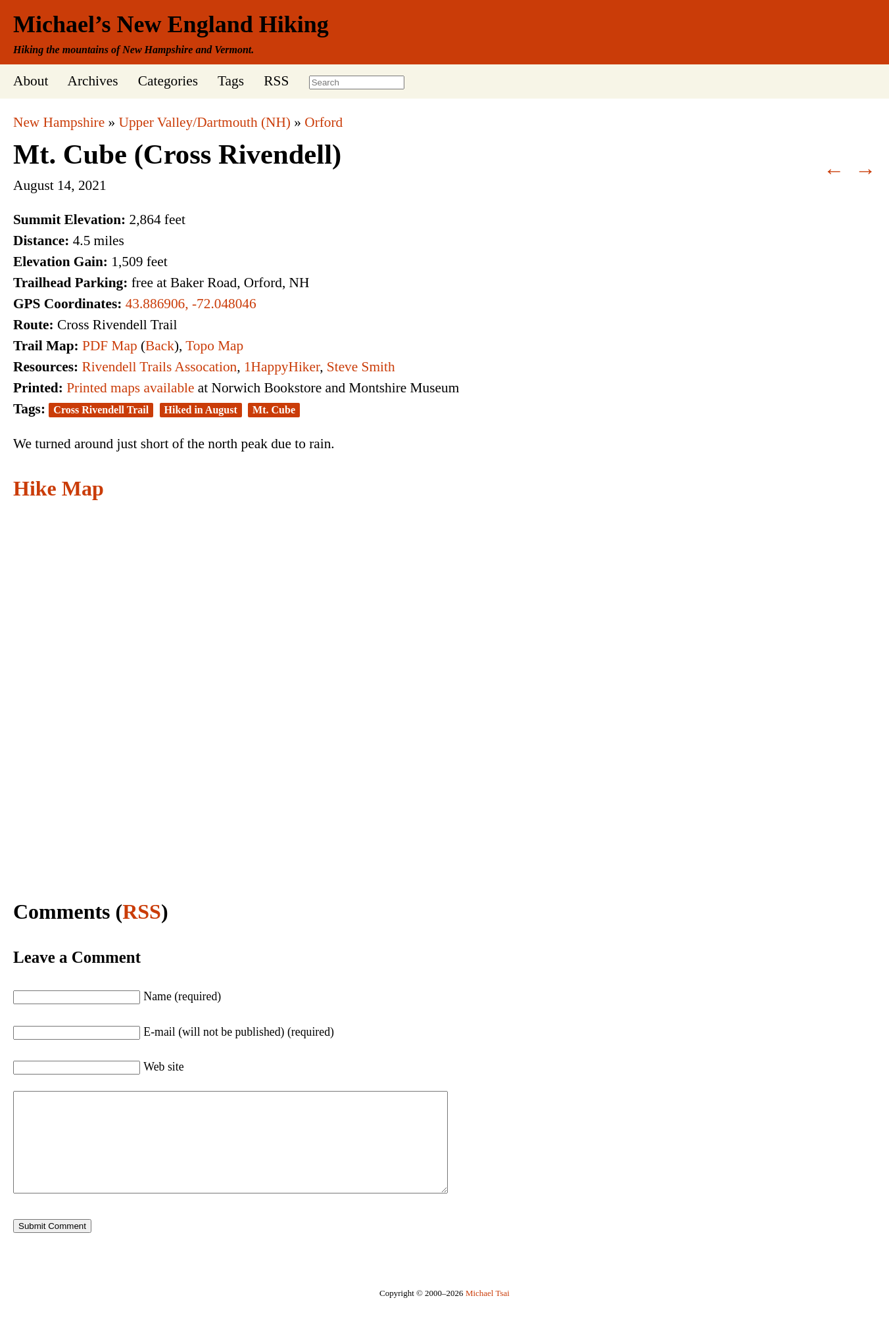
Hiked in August (200, 409)
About (30, 81)
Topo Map (214, 346)
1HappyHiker (282, 367)
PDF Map (109, 346)
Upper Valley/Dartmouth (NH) (205, 122)
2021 (92, 185)
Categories (168, 81)
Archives (92, 81)
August (33, 185)
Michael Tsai (488, 1313)
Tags (231, 81)
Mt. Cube (273, 409)
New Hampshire (59, 122)
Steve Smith (361, 367)
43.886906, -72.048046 (191, 304)
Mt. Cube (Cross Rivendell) (177, 154)
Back (159, 346)
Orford (323, 122)
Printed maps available (130, 388)
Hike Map (58, 488)
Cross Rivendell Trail (101, 409)
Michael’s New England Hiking (171, 24)
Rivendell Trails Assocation (159, 367)
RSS (276, 81)
